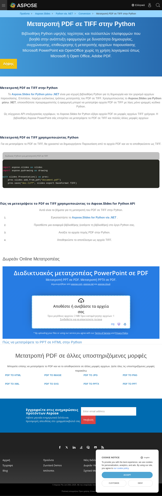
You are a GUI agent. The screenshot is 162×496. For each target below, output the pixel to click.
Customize (114, 483)
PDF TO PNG (130, 375)
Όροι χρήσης (84, 491)
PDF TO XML (12, 383)
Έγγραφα (8, 465)
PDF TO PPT (130, 383)
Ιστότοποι (48, 470)
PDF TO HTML (13, 375)
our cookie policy (121, 468)
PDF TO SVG (51, 383)
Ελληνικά (137, 5)
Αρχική (6, 459)
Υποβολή (88, 419)
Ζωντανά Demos (52, 465)
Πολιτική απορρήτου (70, 491)
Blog (5, 470)
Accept (127, 475)
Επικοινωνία (95, 491)
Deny (140, 483)
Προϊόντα (48, 459)
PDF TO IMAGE (52, 375)
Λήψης (9, 64)
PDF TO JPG (91, 375)
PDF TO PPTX (91, 383)
